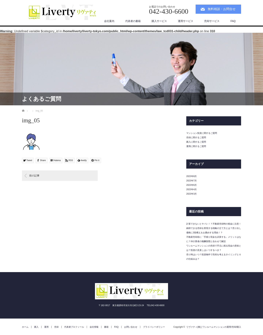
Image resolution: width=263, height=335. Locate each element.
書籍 (106, 327)
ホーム (25, 327)
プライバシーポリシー (154, 327)
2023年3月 (191, 194)
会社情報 (94, 327)
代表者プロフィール (74, 327)
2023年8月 (191, 176)
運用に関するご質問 (196, 146)
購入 (36, 327)
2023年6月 (191, 185)
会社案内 (109, 21)
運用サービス (185, 21)
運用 (46, 327)
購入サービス (159, 21)
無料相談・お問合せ (222, 9)
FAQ (233, 21)
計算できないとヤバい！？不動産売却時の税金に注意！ (213, 224)
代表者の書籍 (133, 21)
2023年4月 (191, 189)
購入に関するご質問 (196, 142)
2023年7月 (191, 180)
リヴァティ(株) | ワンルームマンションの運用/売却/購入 (213, 327)
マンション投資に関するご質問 (201, 133)
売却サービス (212, 21)
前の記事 (34, 175)
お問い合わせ (130, 327)
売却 (56, 327)
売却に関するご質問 (196, 137)
